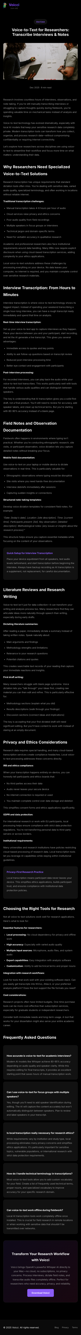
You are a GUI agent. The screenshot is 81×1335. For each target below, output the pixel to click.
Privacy (65, 1327)
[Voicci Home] (10, 5)
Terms (75, 1327)
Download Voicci (40, 1292)
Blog (57, 1327)
